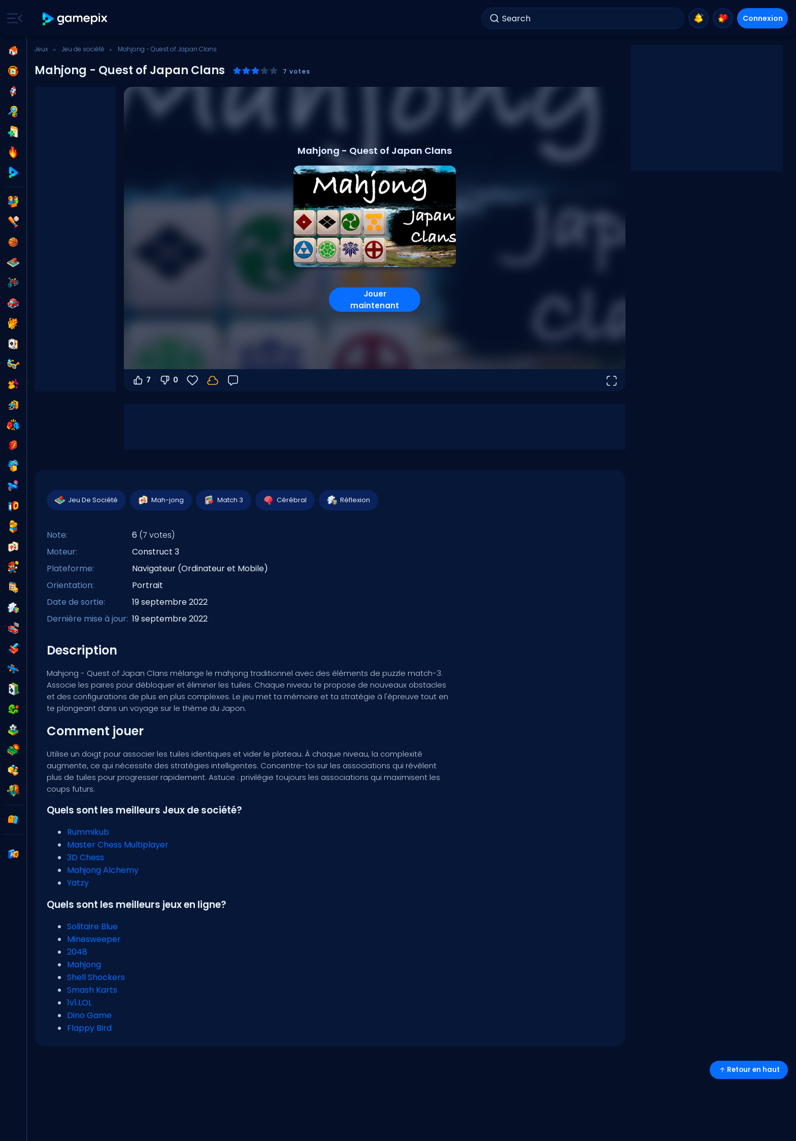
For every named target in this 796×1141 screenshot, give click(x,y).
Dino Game (89, 1015)
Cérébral (284, 500)
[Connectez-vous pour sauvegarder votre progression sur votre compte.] (213, 380)
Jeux (41, 49)
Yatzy (78, 883)
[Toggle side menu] (12, 18)
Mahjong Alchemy (103, 870)
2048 (77, 952)
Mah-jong (160, 500)
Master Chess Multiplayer (118, 845)
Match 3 (223, 500)
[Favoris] (192, 380)
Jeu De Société (86, 500)
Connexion (763, 18)
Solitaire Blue (92, 926)
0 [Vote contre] (168, 380)
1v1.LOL (79, 1002)
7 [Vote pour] (141, 380)
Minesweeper (94, 939)
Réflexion (348, 500)
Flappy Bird (89, 1028)
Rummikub (88, 832)
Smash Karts (92, 990)
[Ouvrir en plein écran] (611, 380)
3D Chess (85, 857)
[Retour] (233, 380)
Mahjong (84, 964)
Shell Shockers (96, 977)
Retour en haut (749, 1069)
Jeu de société (83, 49)
